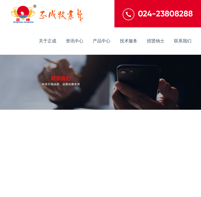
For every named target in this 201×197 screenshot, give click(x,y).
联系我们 (182, 41)
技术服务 (128, 41)
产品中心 (101, 41)
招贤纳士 (155, 41)
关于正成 (47, 41)
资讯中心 (74, 41)
